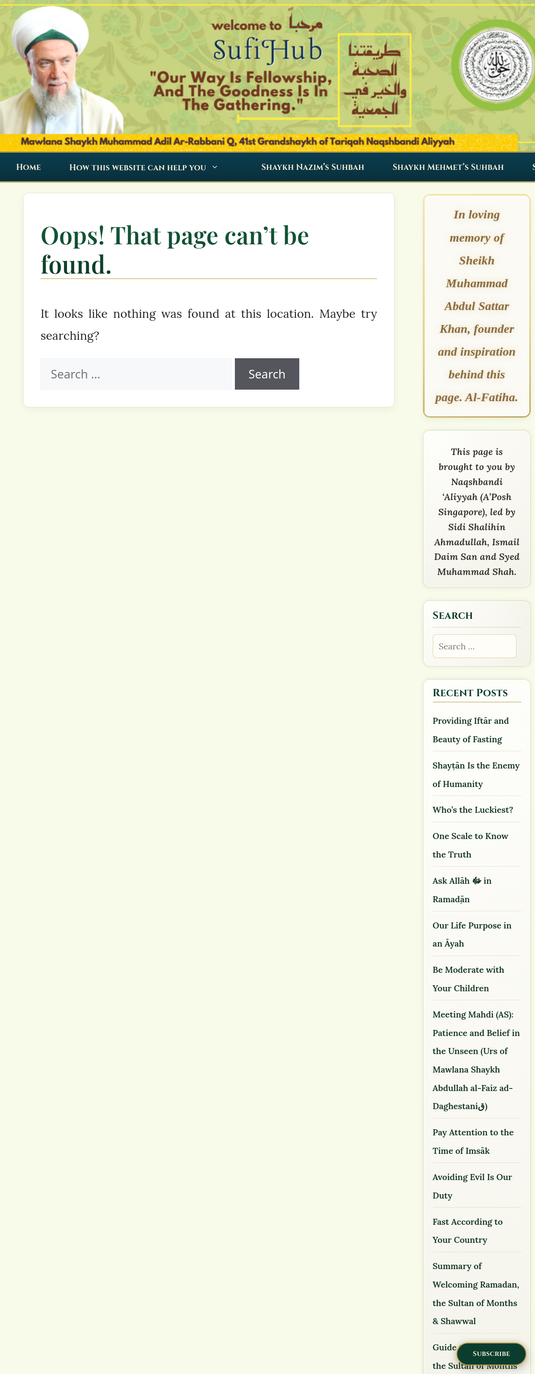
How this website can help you (148, 167)
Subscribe (491, 1354)
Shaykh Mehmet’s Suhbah (448, 167)
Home (28, 167)
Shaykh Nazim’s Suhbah (313, 167)
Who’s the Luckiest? (473, 809)
